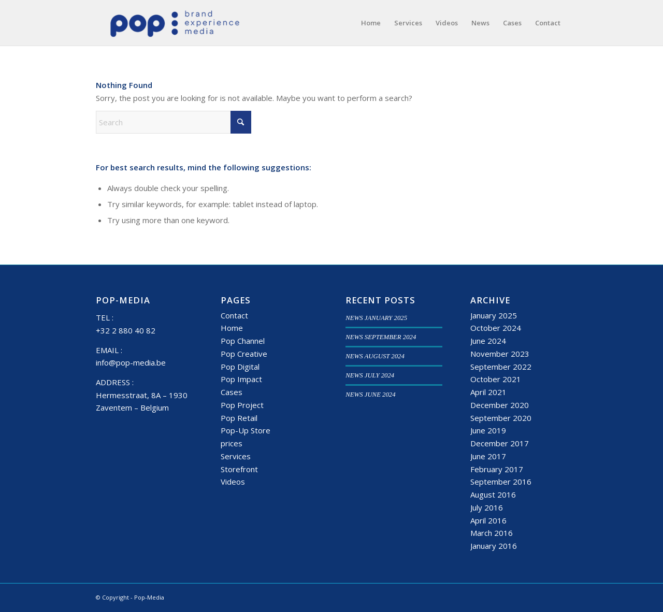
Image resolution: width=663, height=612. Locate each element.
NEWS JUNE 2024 (370, 394)
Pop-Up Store (245, 430)
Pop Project (242, 405)
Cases (231, 392)
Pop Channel (243, 341)
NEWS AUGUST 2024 (375, 356)
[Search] (173, 122)
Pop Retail (239, 418)
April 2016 (488, 520)
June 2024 (488, 341)
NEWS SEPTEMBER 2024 (380, 337)
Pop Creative (244, 353)
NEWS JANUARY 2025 (376, 318)
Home (232, 328)
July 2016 (486, 507)
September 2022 (500, 366)
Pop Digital (240, 366)
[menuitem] (370, 23)
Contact (234, 315)
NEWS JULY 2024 (369, 375)
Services (236, 456)
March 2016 (491, 533)
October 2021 (495, 379)
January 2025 (493, 315)
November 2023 (499, 353)
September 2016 (500, 481)
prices (231, 443)
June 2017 (488, 456)
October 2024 (495, 328)
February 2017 (496, 469)
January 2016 (493, 546)
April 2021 (488, 392)
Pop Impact (241, 379)
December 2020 (499, 405)
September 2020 (500, 418)
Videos (233, 481)
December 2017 (499, 443)
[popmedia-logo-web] (174, 23)
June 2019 (488, 430)
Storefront (239, 469)
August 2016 (493, 494)
